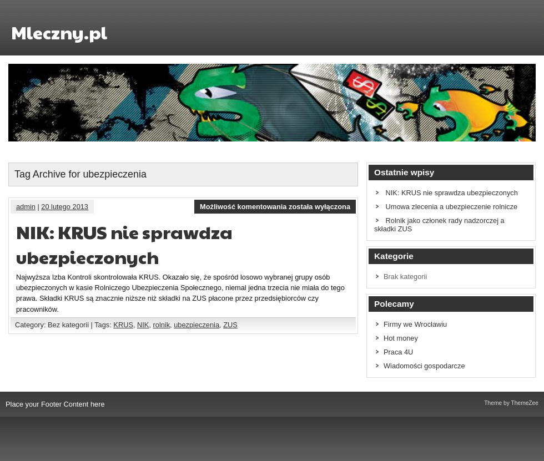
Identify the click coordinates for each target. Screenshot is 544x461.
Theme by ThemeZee (511, 403)
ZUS (230, 325)
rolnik (161, 325)
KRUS (123, 325)
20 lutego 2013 (64, 206)
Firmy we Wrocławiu (415, 324)
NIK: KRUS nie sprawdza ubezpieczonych (124, 244)
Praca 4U (398, 352)
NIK (143, 325)
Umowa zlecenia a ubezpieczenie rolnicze (452, 206)
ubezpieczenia (196, 325)
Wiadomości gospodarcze (424, 366)
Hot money (401, 338)
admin (26, 206)
